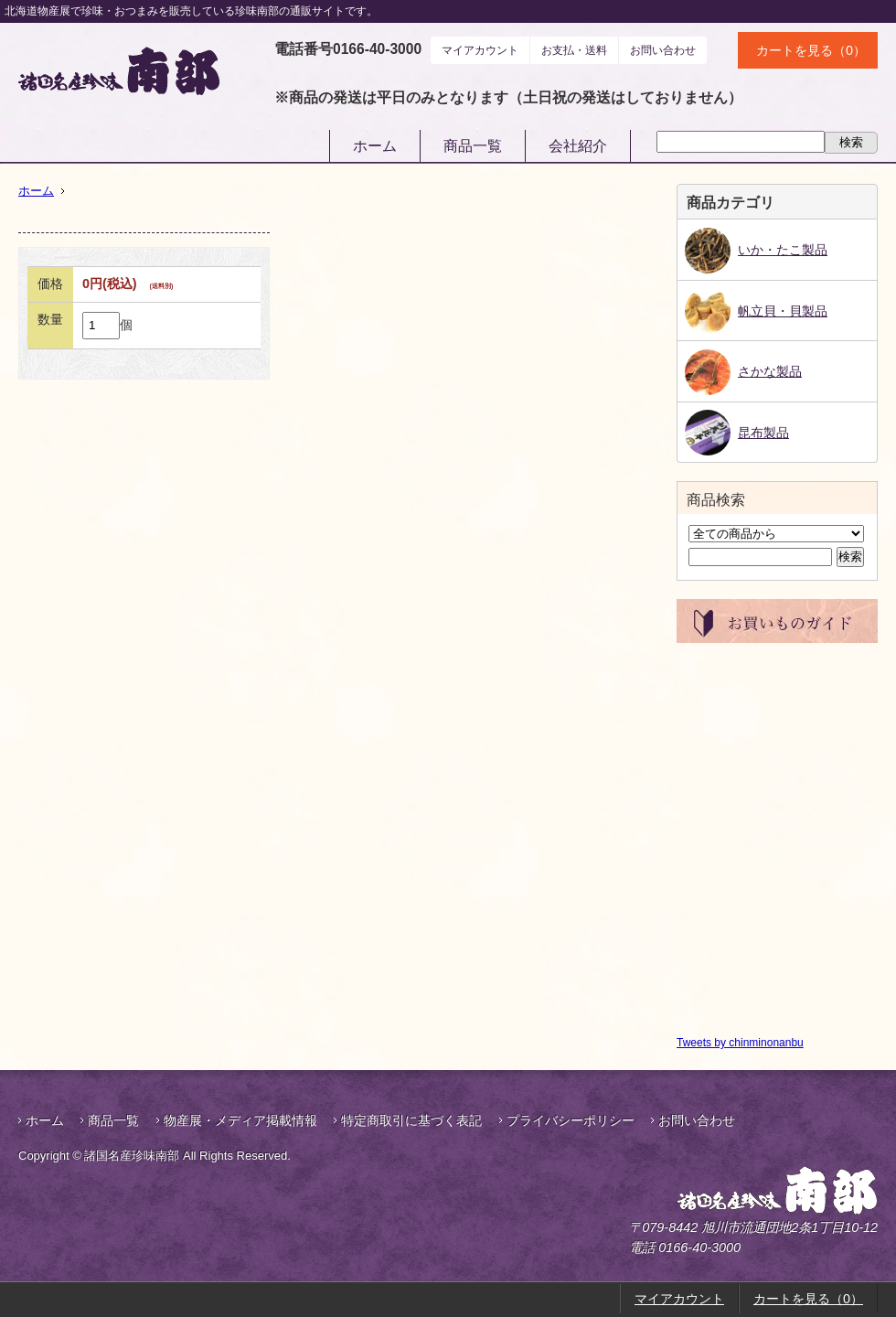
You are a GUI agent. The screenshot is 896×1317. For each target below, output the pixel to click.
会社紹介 (578, 146)
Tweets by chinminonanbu (740, 1042)
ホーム (375, 146)
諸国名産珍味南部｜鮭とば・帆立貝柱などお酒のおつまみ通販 (118, 71)
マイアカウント (480, 50)
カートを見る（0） (811, 50)
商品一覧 (472, 146)
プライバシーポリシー (571, 1120)
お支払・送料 (574, 50)
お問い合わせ (663, 50)
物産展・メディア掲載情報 (240, 1120)
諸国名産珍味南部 (729, 1190)
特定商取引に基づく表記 (411, 1120)
